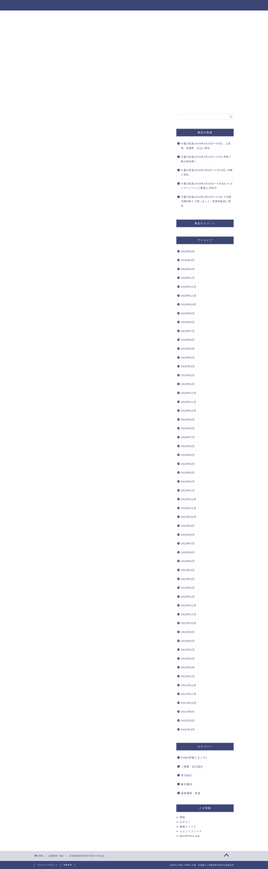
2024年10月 (188, 410)
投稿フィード (187, 826)
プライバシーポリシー (47, 865)
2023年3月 (188, 578)
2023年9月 (188, 525)
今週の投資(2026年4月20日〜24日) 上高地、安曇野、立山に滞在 (205, 145)
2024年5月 (188, 454)
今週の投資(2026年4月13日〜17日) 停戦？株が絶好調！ (206, 159)
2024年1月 (188, 490)
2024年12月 (188, 392)
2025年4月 (188, 357)
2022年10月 (188, 623)
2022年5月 (188, 640)
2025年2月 (188, 375)
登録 (182, 817)
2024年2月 (188, 481)
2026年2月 (188, 269)
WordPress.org (189, 835)
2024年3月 (188, 472)
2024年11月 (188, 401)
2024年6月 (188, 446)
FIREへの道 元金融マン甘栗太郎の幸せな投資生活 (134, 5)
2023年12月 (188, 499)
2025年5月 (188, 348)
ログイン (185, 821)
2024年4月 (188, 463)
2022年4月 (188, 649)
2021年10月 (188, 702)
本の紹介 (186, 775)
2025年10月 (188, 304)
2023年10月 (188, 516)
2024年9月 (188, 419)
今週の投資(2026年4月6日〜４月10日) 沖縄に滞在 (206, 172)
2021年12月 (188, 685)
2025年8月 (188, 322)
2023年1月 (188, 596)
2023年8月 (188, 534)
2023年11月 (188, 508)
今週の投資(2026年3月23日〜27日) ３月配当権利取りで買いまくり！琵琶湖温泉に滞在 (206, 201)
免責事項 (67, 865)
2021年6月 (188, 711)
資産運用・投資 (134, 15)
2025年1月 (188, 384)
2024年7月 (188, 437)
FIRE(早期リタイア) (194, 757)
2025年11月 (188, 295)
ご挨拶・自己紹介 (192, 766)
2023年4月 (188, 570)
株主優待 (186, 784)
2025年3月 (188, 366)
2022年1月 (188, 676)
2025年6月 (188, 339)
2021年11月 (188, 693)
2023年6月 (188, 552)
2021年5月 (188, 720)
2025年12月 (188, 286)
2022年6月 (188, 631)
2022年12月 (188, 605)
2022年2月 (188, 667)
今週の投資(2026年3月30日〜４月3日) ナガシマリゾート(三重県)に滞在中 (206, 186)
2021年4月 (188, 729)
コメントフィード (190, 831)
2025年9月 (188, 313)
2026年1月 (188, 277)
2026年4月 (188, 251)
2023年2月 (188, 587)
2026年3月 (188, 260)
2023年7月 (188, 543)
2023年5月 (188, 561)
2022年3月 (188, 658)
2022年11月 (188, 614)
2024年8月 (188, 428)
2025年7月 (188, 331)
